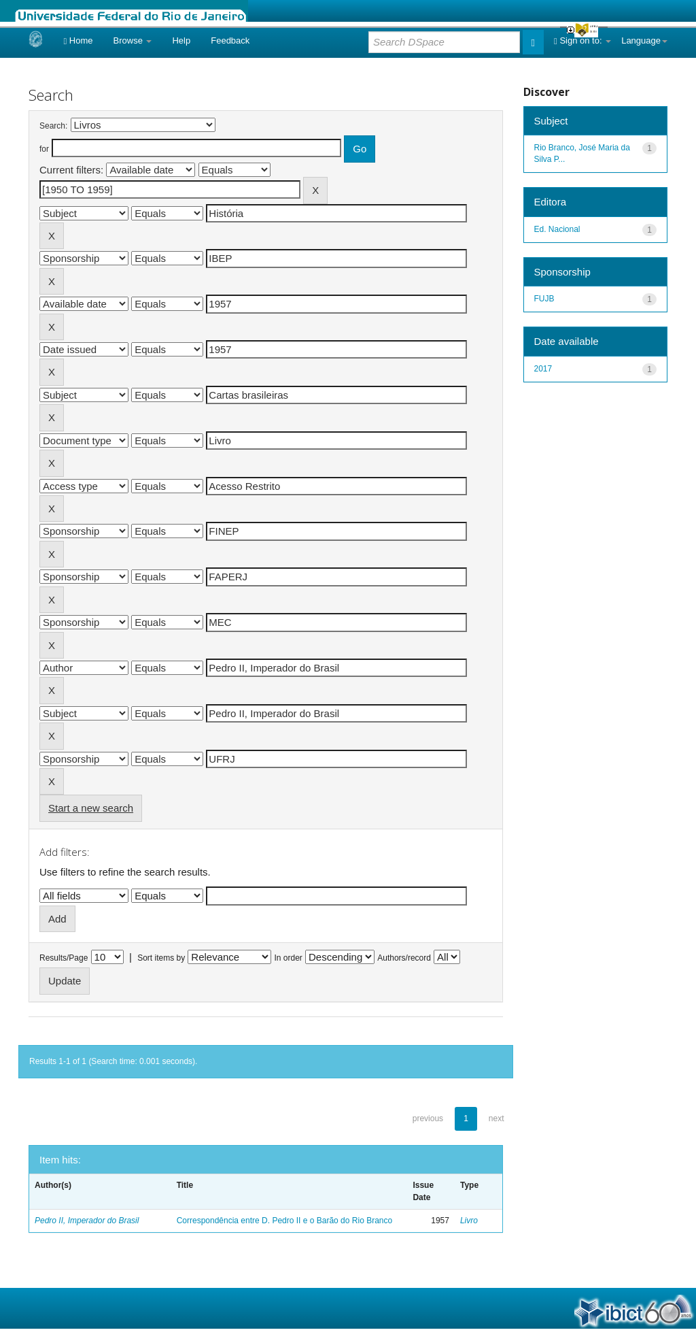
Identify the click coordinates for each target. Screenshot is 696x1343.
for (44, 149)
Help (181, 40)
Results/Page (63, 958)
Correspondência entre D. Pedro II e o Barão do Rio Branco (285, 1220)
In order (288, 958)
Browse (133, 40)
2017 (543, 369)
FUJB (544, 298)
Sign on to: (582, 40)
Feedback (230, 40)
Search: (53, 126)
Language (644, 40)
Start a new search (90, 808)
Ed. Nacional (557, 229)
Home (77, 40)
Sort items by (161, 958)
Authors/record (404, 958)
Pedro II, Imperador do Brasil (87, 1220)
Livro (469, 1220)
